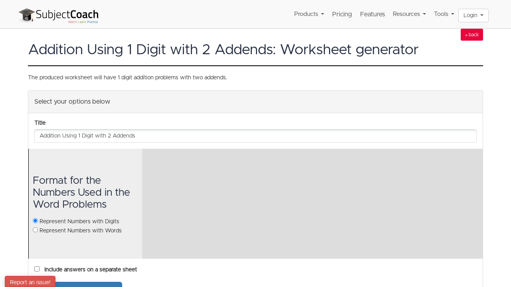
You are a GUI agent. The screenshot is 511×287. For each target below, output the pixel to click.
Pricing (342, 14)
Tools (444, 14)
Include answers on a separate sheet (89, 270)
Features (372, 14)
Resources (409, 14)
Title (40, 123)
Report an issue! (30, 282)
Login (473, 15)
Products (309, 14)
